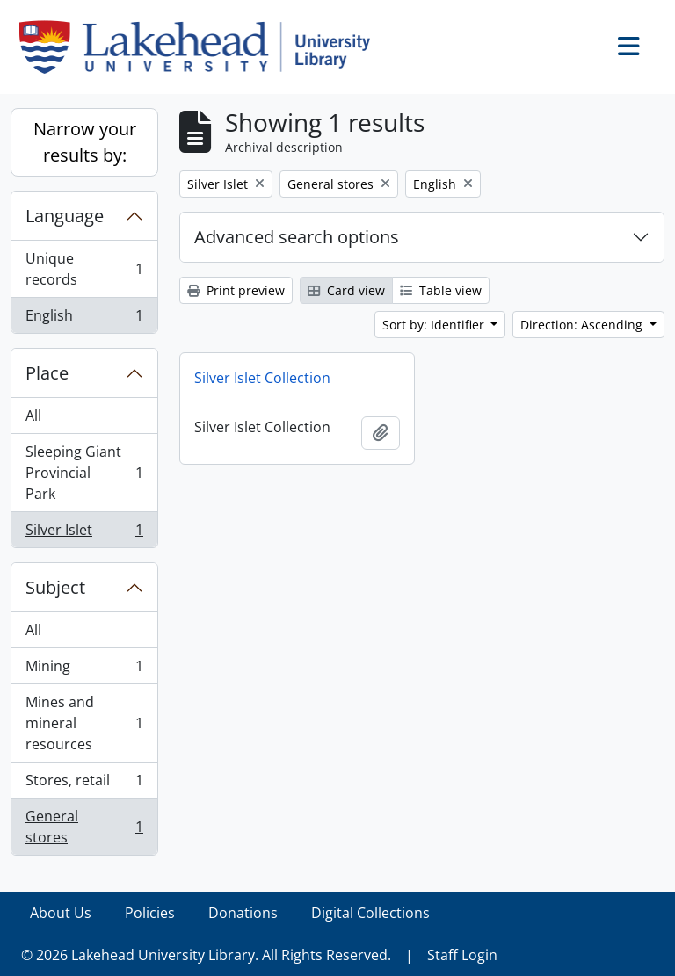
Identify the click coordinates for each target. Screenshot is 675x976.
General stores (84, 826)
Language (64, 216)
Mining (84, 669)
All (33, 415)
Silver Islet (84, 533)
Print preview (236, 290)
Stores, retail (84, 784)
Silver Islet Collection (262, 377)
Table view (441, 290)
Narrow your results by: (84, 142)
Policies (150, 912)
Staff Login (462, 955)
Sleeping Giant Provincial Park (84, 472)
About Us (60, 912)
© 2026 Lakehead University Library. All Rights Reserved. (206, 955)
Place (47, 373)
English (84, 319)
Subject (55, 587)
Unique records (84, 269)
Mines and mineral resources (84, 723)
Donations (243, 912)
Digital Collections (370, 912)
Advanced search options (296, 237)
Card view (346, 290)
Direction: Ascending (583, 324)
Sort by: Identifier (435, 324)
